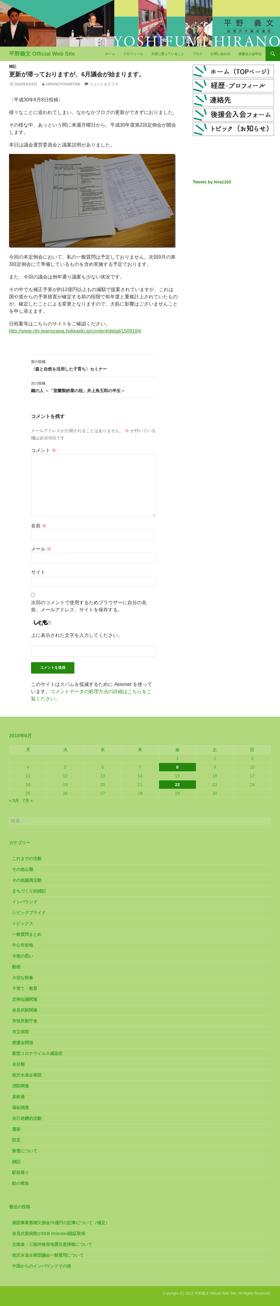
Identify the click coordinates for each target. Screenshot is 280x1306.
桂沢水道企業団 (27, 1075)
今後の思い (22, 956)
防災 (16, 1140)
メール (41, 549)
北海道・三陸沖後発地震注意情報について (52, 1244)
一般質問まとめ (27, 934)
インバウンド (24, 901)
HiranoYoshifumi (63, 84)
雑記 (12, 66)
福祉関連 (20, 1107)
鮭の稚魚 (20, 1183)
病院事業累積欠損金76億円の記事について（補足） (61, 1222)
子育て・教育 (24, 988)
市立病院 (20, 1031)
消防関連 (20, 1085)
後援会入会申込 (250, 54)
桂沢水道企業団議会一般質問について (48, 1255)
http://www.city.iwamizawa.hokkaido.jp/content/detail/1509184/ (75, 330)
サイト (38, 572)
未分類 (18, 1064)
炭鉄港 (18, 1096)
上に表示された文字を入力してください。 (77, 635)
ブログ (197, 54)
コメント (43, 450)
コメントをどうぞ (103, 84)
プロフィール (133, 54)
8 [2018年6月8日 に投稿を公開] (177, 767)
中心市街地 (22, 945)
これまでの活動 (27, 858)
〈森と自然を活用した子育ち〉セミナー (93, 364)
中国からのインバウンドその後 (41, 1266)
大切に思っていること (167, 54)
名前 (39, 525)
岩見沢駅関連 (24, 1010)
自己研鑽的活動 (27, 1118)
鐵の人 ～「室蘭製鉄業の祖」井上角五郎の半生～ (93, 386)
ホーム (110, 54)
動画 (16, 966)
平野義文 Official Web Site (42, 54)
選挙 (16, 1129)
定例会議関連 (24, 999)
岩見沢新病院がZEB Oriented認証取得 (48, 1233)
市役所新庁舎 (24, 1021)
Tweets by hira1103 (212, 182)
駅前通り (20, 1172)
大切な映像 (22, 977)
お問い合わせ (220, 54)
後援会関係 (22, 1042)
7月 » (28, 800)
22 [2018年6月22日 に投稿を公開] (177, 784)
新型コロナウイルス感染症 (37, 1053)
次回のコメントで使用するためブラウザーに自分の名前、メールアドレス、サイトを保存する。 (89, 606)
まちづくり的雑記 (29, 891)
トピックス (22, 923)
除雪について (24, 1150)
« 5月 (14, 800)
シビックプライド (29, 912)
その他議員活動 (27, 880)
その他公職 (22, 869)
